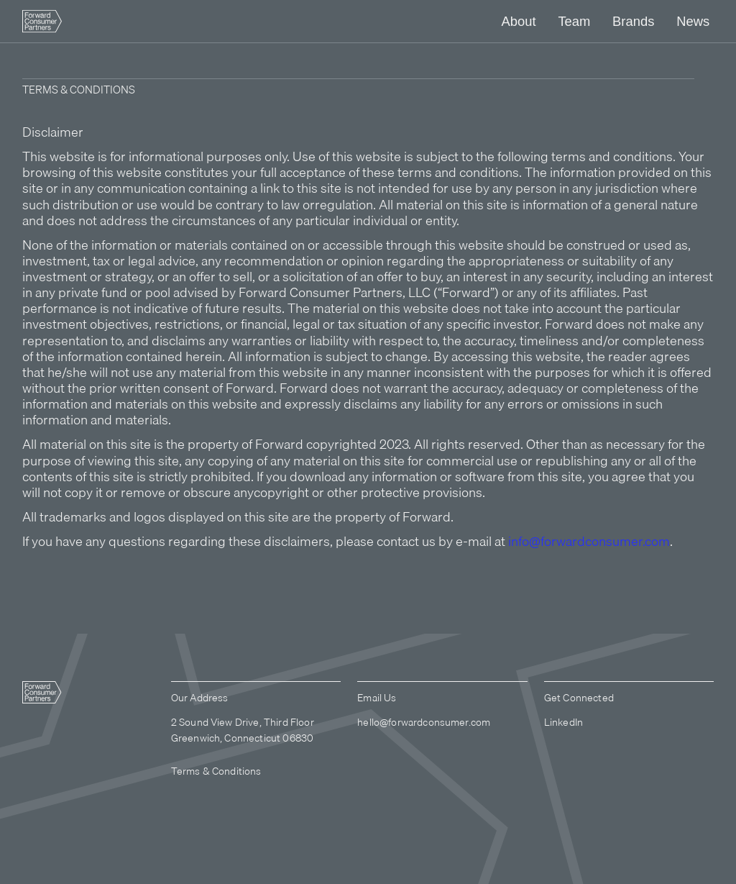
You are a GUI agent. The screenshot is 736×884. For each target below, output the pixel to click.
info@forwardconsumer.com (589, 541)
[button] (518, 21)
